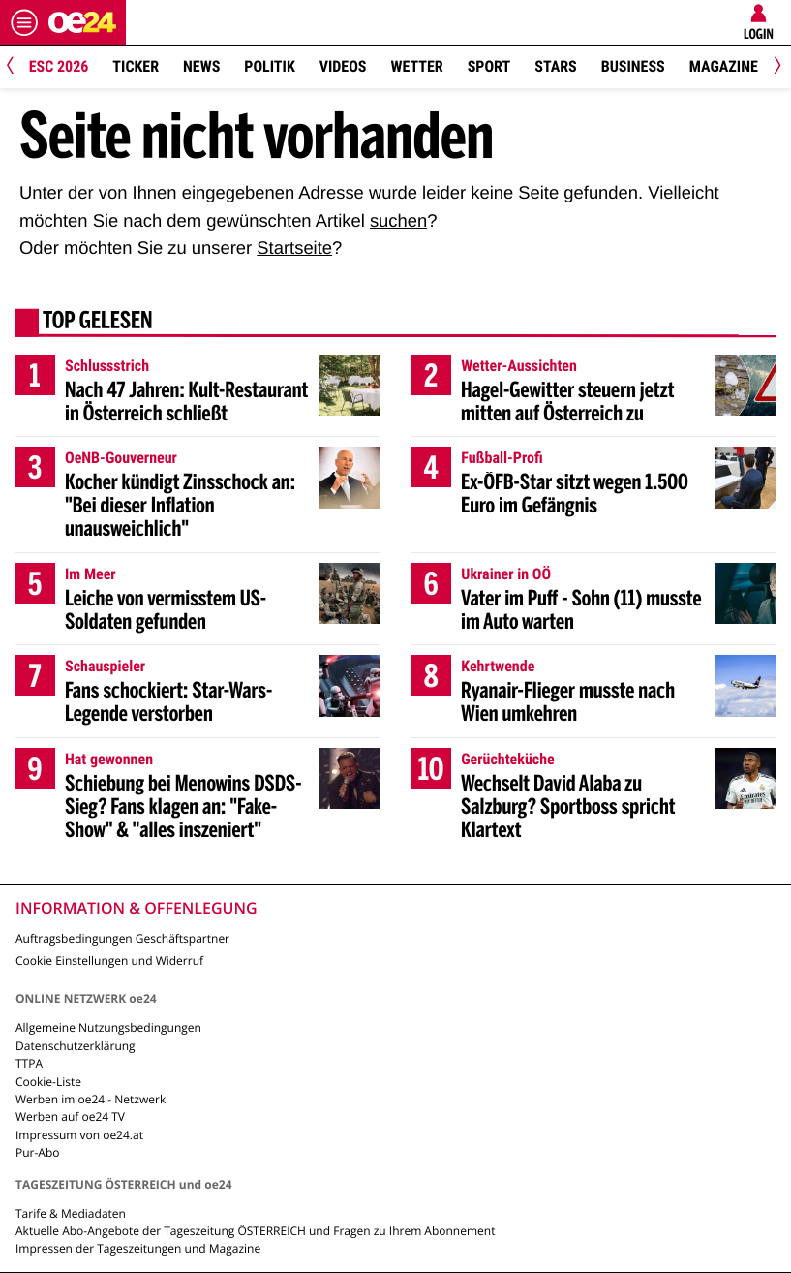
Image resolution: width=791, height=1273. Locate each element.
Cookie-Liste (48, 1081)
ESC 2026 (59, 66)
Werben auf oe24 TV (70, 1116)
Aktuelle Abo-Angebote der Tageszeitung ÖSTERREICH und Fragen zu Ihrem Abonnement (255, 1231)
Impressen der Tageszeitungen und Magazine (137, 1248)
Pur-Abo (37, 1152)
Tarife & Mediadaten (70, 1213)
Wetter (417, 66)
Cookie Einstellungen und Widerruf (109, 960)
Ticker (135, 66)
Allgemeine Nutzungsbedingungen (108, 1027)
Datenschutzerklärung (75, 1046)
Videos (343, 66)
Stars (555, 66)
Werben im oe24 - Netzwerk (90, 1099)
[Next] (774, 67)
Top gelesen (98, 322)
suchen (398, 220)
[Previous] (17, 67)
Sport (489, 66)
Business (633, 66)
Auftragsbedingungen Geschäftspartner (122, 938)
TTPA (29, 1063)
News (201, 66)
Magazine (723, 66)
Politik (269, 66)
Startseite (294, 247)
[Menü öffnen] (24, 22)
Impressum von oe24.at (79, 1135)
